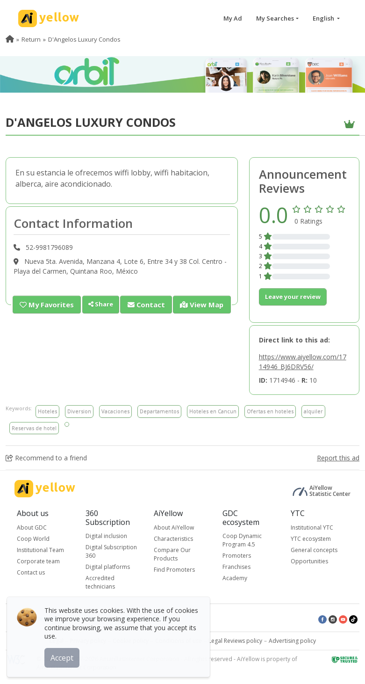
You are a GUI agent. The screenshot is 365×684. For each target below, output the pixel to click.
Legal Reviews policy (235, 641)
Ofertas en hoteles (270, 411)
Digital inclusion (106, 536)
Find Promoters (174, 570)
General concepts (314, 550)
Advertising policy (292, 641)
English (324, 18)
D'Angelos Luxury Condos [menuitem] (84, 39)
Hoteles (47, 411)
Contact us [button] (31, 572)
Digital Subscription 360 (111, 551)
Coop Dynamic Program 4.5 (242, 540)
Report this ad (338, 457)
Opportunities (309, 561)
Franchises (236, 567)
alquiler (313, 411)
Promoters (236, 556)
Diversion (79, 411)
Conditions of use (178, 641)
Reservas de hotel (34, 427)
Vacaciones (115, 411)
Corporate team (38, 561)
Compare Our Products (172, 554)
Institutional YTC (312, 527)
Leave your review (293, 296)
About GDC (32, 527)
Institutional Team (40, 550)
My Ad (232, 18)
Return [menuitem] (31, 39)
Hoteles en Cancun (212, 411)
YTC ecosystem (311, 539)
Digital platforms (108, 567)
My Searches (275, 18)
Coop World (33, 539)
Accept (64, 655)
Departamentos (159, 411)
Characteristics (173, 539)
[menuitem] (10, 39)
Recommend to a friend (46, 457)
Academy (234, 578)
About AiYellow (174, 527)
